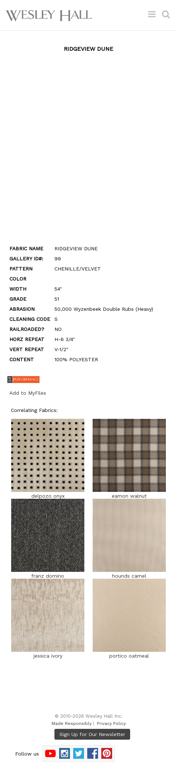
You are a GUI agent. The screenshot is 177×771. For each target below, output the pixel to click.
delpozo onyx (47, 493)
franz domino (47, 573)
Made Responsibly (72, 723)
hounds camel (129, 573)
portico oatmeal (129, 653)
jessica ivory (47, 653)
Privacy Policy (111, 723)
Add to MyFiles (27, 393)
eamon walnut (129, 493)
